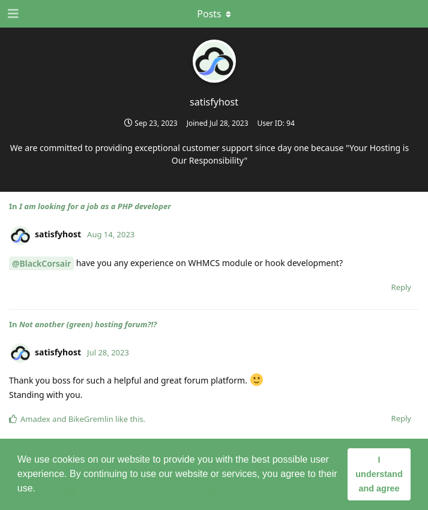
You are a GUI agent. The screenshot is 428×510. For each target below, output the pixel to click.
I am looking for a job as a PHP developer (95, 206)
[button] (39, 489)
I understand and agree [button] (378, 474)
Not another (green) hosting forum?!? (88, 324)
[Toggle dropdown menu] (214, 14)
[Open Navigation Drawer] (12, 14)
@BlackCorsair (41, 263)
